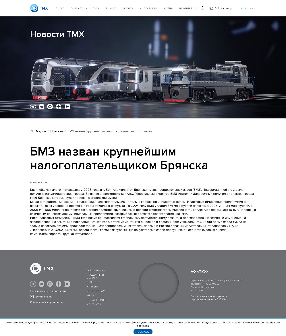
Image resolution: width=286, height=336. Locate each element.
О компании (96, 270)
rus (243, 8)
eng (253, 8)
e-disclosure (197, 290)
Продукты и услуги (85, 8)
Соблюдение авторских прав (46, 302)
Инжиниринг (188, 8)
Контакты (94, 304)
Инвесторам (149, 8)
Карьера (128, 8)
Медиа (168, 8)
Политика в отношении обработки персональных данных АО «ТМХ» (209, 298)
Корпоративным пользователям (48, 291)
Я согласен (143, 331)
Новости (56, 131)
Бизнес (92, 282)
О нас (60, 8)
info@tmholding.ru (206, 287)
